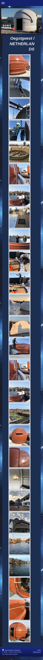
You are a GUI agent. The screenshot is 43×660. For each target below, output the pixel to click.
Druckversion (8, 650)
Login (39, 650)
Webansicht (37, 652)
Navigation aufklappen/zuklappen (21, 3)
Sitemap (17, 650)
